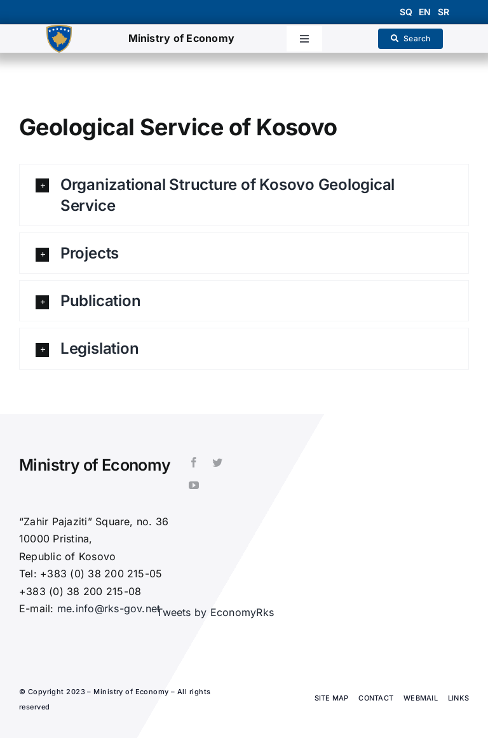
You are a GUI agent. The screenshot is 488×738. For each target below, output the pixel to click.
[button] (244, 194)
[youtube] (194, 485)
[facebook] (194, 462)
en (425, 11)
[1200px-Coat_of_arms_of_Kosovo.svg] (59, 29)
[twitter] (217, 462)
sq (406, 11)
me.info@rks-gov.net (109, 608)
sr (443, 11)
